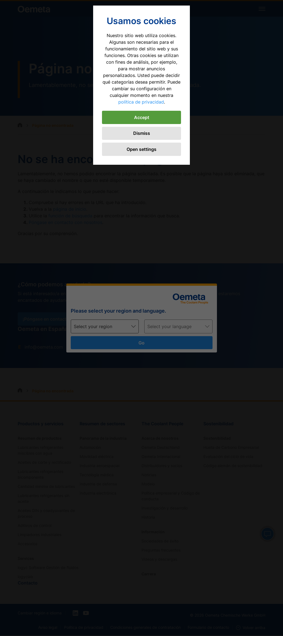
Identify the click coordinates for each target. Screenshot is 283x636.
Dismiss (141, 133)
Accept (141, 117)
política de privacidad (141, 102)
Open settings (141, 149)
